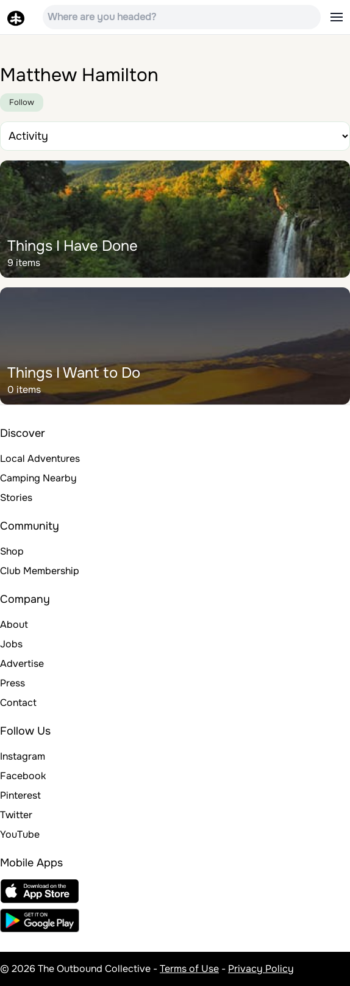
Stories (16, 497)
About (14, 624)
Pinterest (20, 795)
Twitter (16, 814)
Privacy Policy (261, 968)
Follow (21, 102)
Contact (18, 702)
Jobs (11, 644)
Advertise (22, 663)
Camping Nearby (38, 478)
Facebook (23, 775)
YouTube (20, 834)
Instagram (22, 756)
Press (12, 683)
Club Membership (39, 570)
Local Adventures (40, 458)
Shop (12, 551)
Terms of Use (189, 968)
